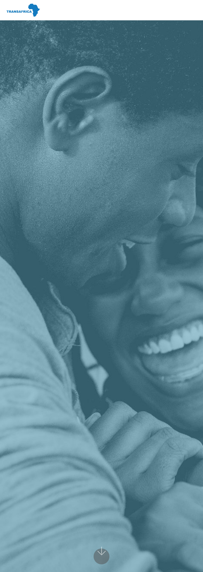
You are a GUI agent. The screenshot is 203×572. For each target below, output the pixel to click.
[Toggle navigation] (195, 8)
